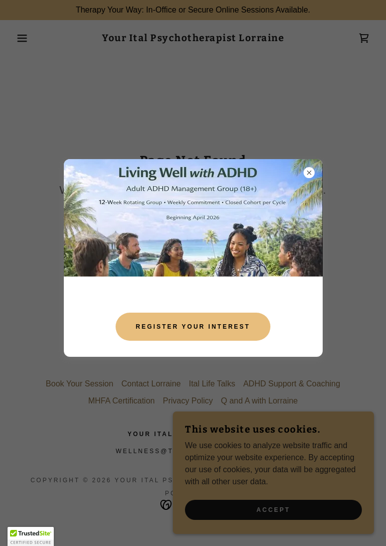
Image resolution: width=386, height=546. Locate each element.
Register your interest (193, 326)
